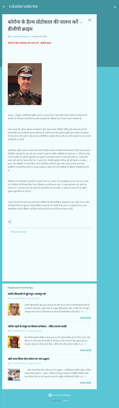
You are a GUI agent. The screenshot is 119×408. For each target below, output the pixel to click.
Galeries (65, 401)
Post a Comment (18, 232)
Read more (85, 318)
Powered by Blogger (59, 395)
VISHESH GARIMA (23, 6)
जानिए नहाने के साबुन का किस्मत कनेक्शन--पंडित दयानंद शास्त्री (37, 326)
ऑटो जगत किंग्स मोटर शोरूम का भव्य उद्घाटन (28, 359)
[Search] (115, 7)
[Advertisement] (108, 56)
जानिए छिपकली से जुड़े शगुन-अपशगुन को (27, 294)
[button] (89, 20)
